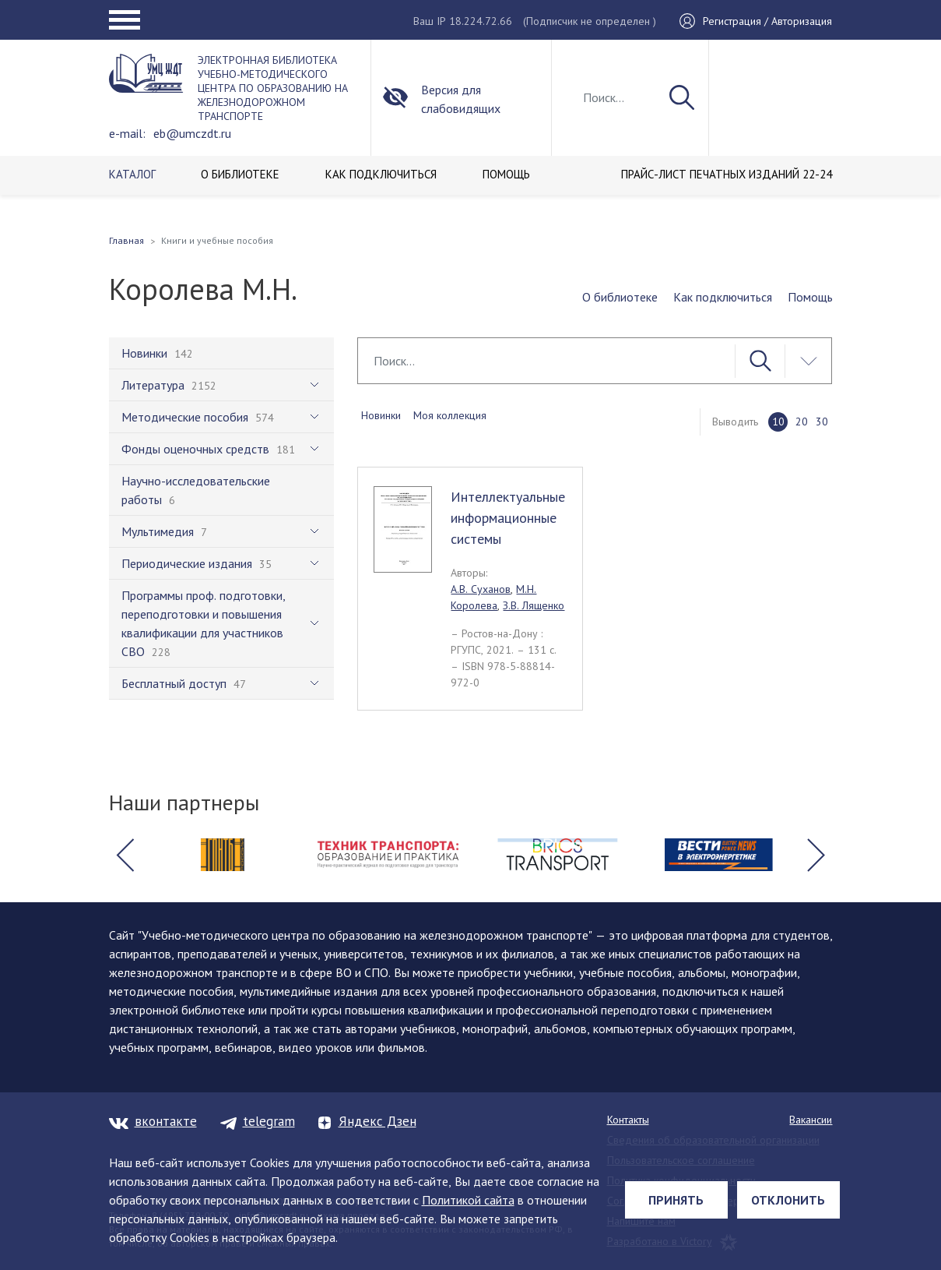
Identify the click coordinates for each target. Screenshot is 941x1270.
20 (801, 422)
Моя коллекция (449, 415)
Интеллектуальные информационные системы (508, 518)
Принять (676, 1200)
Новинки (381, 415)
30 (822, 422)
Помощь (810, 297)
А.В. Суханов (481, 589)
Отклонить (788, 1200)
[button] (125, 854)
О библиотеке (620, 297)
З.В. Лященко (533, 605)
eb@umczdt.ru (192, 133)
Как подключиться (722, 297)
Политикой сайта (468, 1200)
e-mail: (127, 133)
